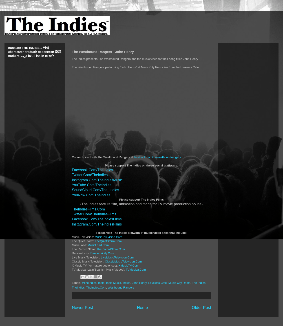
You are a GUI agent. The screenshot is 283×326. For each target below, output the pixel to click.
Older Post (201, 307)
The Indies (199, 282)
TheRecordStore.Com (111, 249)
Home (142, 307)
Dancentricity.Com (102, 253)
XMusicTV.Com (129, 265)
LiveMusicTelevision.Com (117, 257)
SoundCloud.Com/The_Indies (95, 190)
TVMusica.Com (136, 269)
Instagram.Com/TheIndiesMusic (97, 180)
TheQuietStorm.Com (108, 241)
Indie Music (113, 282)
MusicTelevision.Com (108, 237)
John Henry (139, 282)
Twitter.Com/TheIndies (90, 175)
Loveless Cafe (157, 282)
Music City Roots (179, 282)
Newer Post (82, 307)
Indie (101, 282)
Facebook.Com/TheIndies (92, 170)
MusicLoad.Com (98, 245)
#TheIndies (89, 282)
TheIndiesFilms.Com (88, 209)
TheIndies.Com (96, 287)
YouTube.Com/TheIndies (91, 185)
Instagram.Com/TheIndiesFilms (97, 224)
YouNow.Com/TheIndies (91, 195)
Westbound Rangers (121, 287)
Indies (126, 282)
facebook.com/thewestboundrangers (157, 157)
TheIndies (78, 287)
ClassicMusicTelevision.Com (123, 261)
